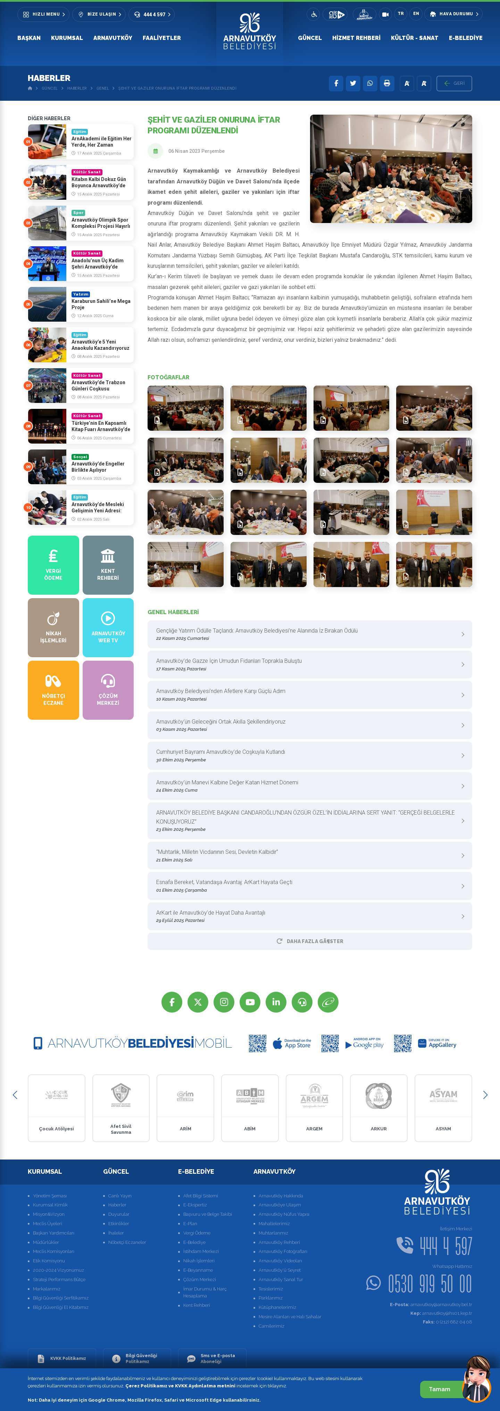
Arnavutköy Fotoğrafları (283, 1251)
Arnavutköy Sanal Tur (281, 1279)
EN (416, 13)
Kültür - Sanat (415, 38)
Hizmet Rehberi (356, 38)
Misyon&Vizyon (49, 1214)
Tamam (447, 1389)
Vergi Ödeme (196, 1233)
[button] (15, 1095)
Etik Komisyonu (49, 1260)
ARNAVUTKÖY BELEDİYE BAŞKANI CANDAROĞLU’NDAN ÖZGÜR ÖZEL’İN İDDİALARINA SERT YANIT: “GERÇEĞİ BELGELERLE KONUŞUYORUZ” (307, 821)
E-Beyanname (198, 1270)
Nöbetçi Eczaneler (127, 1242)
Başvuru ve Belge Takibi (207, 1214)
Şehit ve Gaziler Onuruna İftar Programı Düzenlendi (177, 88)
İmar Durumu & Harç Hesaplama (205, 1292)
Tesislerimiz (271, 1289)
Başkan (29, 38)
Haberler (77, 88)
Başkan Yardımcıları (53, 1233)
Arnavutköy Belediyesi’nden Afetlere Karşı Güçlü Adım (307, 695)
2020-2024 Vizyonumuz (58, 1270)
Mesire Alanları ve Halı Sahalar (290, 1316)
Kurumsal (67, 38)
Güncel (310, 38)
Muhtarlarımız (273, 1233)
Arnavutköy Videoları (280, 1260)
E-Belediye (466, 38)
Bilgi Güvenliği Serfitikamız (61, 1298)
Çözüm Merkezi (199, 1279)
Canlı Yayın (120, 1195)
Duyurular (119, 1214)
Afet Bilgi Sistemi (200, 1195)
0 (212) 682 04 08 (447, 1322)
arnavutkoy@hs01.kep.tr (441, 1313)
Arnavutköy (112, 38)
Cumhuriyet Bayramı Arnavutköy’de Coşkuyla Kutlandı (307, 756)
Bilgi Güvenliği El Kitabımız (61, 1307)
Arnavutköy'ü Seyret (280, 1270)
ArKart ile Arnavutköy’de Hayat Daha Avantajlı (307, 916)
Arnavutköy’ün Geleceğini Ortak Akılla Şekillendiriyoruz (307, 725)
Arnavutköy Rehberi (279, 1242)
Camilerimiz (271, 1326)
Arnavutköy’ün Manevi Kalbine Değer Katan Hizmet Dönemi (307, 786)
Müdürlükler (46, 1242)
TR (401, 13)
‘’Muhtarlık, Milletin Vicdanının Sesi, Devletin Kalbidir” (307, 856)
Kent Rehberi (196, 1305)
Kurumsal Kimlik (50, 1204)
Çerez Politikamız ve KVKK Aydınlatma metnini (180, 1385)
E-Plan (190, 1223)
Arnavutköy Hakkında (281, 1195)
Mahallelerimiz (274, 1223)
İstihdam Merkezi (201, 1251)
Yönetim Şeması (50, 1195)
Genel (103, 88)
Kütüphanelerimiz (277, 1307)
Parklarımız (271, 1298)
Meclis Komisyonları (53, 1251)
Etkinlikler (118, 1223)
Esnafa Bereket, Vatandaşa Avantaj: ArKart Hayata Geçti (307, 886)
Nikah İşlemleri (199, 1260)
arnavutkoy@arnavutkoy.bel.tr (431, 1304)
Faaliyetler (162, 38)
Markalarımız (46, 1289)
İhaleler (116, 1233)
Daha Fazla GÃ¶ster (310, 941)
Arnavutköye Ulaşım (280, 1204)
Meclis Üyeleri (47, 1223)
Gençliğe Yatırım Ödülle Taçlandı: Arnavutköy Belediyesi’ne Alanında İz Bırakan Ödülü (307, 634)
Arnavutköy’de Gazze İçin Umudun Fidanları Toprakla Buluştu (307, 665)
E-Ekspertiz (195, 1204)
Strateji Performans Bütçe (59, 1279)
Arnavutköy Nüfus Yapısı (284, 1214)
